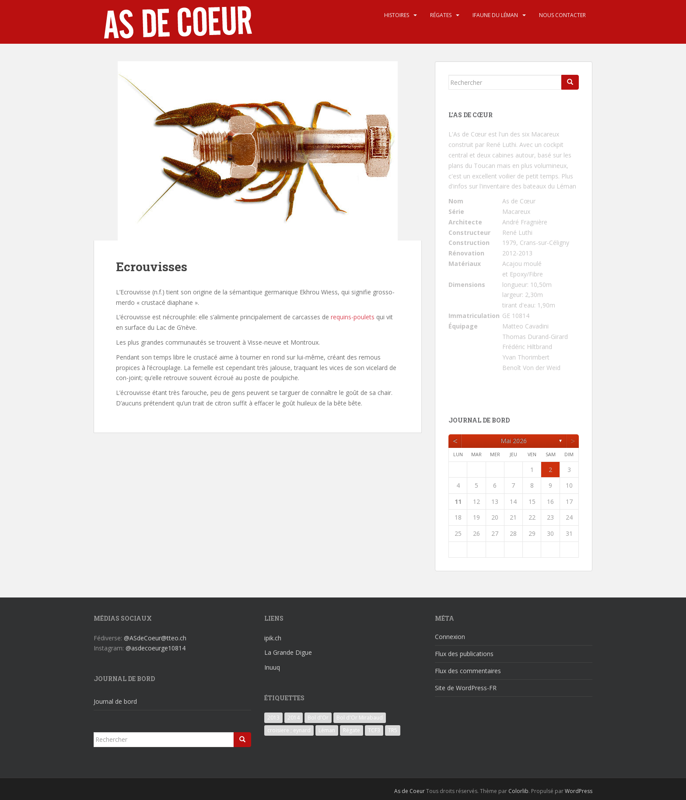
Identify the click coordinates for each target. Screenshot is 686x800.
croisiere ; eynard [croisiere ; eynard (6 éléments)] (289, 730)
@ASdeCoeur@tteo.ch (155, 638)
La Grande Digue (288, 652)
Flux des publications (464, 654)
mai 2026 (513, 441)
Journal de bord (115, 701)
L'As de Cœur (467, 134)
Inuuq (272, 667)
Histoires (396, 15)
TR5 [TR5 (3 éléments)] (392, 730)
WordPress (578, 791)
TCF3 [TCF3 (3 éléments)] (374, 730)
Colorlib (518, 791)
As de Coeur (409, 791)
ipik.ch (272, 638)
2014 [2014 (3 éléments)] (293, 717)
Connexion (450, 636)
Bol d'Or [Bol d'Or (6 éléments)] (318, 717)
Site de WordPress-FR (466, 688)
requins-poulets (352, 317)
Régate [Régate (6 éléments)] (351, 730)
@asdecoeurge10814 (156, 648)
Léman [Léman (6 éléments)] (326, 730)
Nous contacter (562, 15)
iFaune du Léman (495, 15)
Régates (441, 15)
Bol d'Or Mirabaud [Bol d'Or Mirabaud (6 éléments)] (359, 717)
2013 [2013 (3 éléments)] (273, 717)
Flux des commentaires (468, 671)
